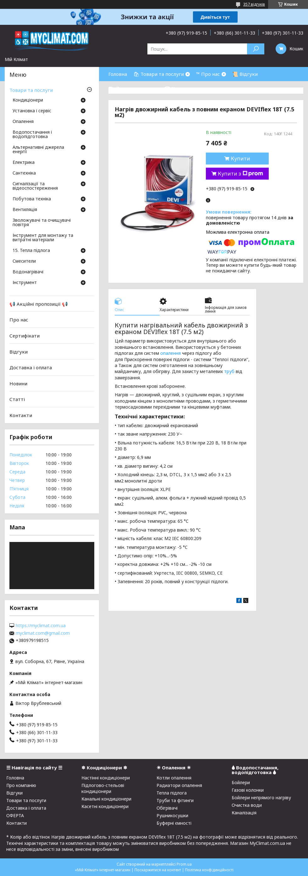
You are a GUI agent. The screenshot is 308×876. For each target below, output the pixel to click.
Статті (17, 399)
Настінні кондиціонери (105, 778)
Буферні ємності (174, 823)
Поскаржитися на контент (158, 870)
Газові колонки (248, 790)
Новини (18, 383)
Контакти (20, 415)
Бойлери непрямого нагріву (261, 798)
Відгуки (18, 351)
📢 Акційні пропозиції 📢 (38, 304)
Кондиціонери (28, 100)
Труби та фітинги (175, 800)
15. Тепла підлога (31, 250)
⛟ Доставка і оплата (133, 88)
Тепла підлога (172, 793)
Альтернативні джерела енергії (38, 149)
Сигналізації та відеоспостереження (35, 186)
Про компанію (21, 785)
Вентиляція (25, 209)
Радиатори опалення (179, 785)
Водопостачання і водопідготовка (32, 134)
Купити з (240, 173)
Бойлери (241, 782)
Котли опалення (174, 778)
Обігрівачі (167, 808)
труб (229, 371)
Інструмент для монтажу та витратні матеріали (43, 238)
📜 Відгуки (245, 74)
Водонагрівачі (28, 272)
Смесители (24, 261)
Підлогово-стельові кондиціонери (102, 788)
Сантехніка (24, 173)
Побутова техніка (32, 199)
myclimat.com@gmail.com (43, 633)
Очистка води (247, 805)
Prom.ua (184, 864)
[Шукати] (255, 48)
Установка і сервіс (32, 111)
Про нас (18, 319)
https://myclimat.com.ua (41, 625)
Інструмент (25, 282)
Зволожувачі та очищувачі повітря (42, 222)
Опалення (23, 121)
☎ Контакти (179, 88)
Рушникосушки (172, 815)
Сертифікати (24, 335)
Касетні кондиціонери (105, 806)
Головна (117, 74)
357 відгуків (254, 4)
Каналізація (244, 813)
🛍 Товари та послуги (158, 74)
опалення (170, 353)
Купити (240, 158)
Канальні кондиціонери (106, 799)
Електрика (24, 162)
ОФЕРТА (15, 815)
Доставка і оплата (30, 367)
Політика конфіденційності (209, 870)
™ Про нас (208, 74)
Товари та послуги (31, 90)
